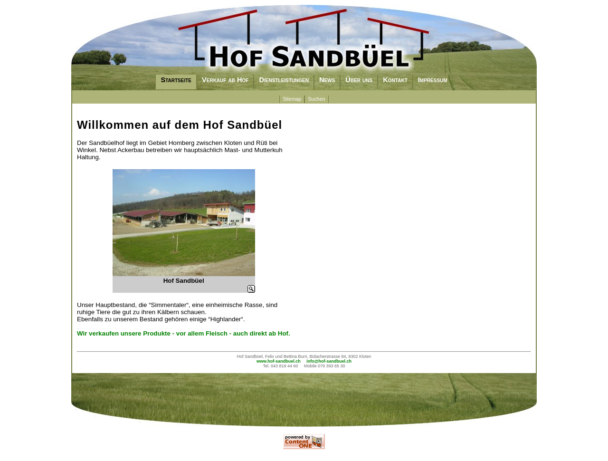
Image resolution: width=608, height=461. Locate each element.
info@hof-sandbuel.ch (329, 361)
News (327, 80)
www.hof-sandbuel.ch (278, 361)
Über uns (358, 80)
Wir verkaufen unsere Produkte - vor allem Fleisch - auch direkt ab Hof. (183, 333)
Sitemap (292, 99)
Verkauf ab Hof (225, 80)
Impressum (432, 80)
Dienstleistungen (283, 80)
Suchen (316, 99)
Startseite (176, 80)
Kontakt (395, 80)
